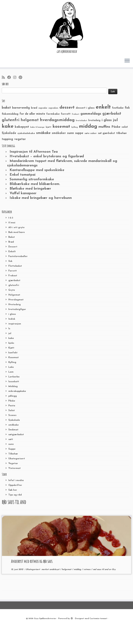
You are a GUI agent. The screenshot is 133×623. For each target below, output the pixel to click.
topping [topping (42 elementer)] (7, 139)
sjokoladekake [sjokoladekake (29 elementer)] (26, 133)
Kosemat (13, 357)
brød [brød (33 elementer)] (34, 108)
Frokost (12, 275)
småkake (13, 425)
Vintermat (14, 468)
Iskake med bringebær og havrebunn (41, 198)
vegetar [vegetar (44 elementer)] (20, 139)
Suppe (11, 449)
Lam (11, 372)
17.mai (11, 223)
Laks (11, 367)
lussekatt (13, 381)
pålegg (12, 396)
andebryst (54, 569)
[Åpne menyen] (127, 60)
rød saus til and (101, 569)
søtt (10, 439)
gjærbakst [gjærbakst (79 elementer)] (111, 114)
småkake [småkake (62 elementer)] (43, 133)
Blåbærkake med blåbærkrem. (35, 184)
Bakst (11, 237)
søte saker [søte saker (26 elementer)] (91, 133)
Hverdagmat (16, 300)
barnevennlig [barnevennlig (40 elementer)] (21, 107)
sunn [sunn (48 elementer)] (70, 133)
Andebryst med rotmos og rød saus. (32, 561)
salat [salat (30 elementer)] (125, 127)
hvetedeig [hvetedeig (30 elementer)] (94, 120)
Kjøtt (11, 348)
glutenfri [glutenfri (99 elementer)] (10, 120)
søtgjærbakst (16, 434)
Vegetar (13, 463)
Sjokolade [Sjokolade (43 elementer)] (9, 133)
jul (9, 333)
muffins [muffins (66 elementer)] (104, 127)
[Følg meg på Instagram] (16, 78)
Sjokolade (14, 420)
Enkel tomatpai (22, 175)
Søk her (12, 490)
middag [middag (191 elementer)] (88, 126)
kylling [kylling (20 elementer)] (74, 127)
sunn (11, 444)
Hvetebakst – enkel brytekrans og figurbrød (47, 156)
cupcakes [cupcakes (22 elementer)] (53, 108)
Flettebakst (15, 266)
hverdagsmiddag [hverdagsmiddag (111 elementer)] (57, 120)
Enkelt (12, 251)
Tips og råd (15, 495)
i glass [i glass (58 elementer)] (107, 120)
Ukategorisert (16, 458)
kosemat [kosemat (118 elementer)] (61, 126)
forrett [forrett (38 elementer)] (66, 114)
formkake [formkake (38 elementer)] (53, 114)
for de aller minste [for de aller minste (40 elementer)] (32, 114)
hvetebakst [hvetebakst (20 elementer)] (81, 121)
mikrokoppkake (17, 391)
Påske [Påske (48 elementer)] (115, 126)
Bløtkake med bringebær (30, 188)
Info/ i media (16, 480)
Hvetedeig (14, 304)
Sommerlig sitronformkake (32, 179)
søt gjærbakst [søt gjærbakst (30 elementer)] (106, 133)
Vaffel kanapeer (23, 193)
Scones (12, 415)
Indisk (11, 319)
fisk (10, 261)
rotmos (87, 569)
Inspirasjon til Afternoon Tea (34, 152)
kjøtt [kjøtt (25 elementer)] (48, 127)
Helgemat (14, 295)
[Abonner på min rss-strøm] (4, 78)
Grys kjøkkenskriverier (45, 619)
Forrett (12, 271)
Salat (11, 410)
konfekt (12, 353)
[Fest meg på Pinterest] (21, 78)
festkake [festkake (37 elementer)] (118, 107)
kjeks (11, 343)
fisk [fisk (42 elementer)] (127, 107)
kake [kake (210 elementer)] (8, 126)
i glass (12, 314)
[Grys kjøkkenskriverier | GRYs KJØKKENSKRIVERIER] (66, 25)
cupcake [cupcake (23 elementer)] (42, 108)
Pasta (11, 406)
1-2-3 (10, 218)
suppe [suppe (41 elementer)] (79, 133)
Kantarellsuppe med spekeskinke (37, 170)
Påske (11, 401)
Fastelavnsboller (18, 256)
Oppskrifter (15, 485)
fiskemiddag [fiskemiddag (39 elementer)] (10, 114)
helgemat (67, 569)
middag (78, 569)
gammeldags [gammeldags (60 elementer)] (90, 114)
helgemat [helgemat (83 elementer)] (30, 120)
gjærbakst (14, 280)
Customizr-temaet (98, 619)
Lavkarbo (13, 377)
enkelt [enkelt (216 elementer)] (103, 107)
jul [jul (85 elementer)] (115, 120)
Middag (13, 386)
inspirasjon (14, 324)
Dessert (12, 247)
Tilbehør (13, 454)
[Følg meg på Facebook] (10, 78)
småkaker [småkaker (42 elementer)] (59, 133)
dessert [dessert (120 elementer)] (67, 107)
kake (11, 338)
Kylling (12, 362)
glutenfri (13, 285)
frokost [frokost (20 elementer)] (75, 114)
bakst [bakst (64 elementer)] (6, 108)
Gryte (11, 290)
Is (9, 328)
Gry (114, 569)
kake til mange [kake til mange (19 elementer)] (37, 127)
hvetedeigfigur (17, 309)
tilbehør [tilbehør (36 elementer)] (121, 133)
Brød (11, 242)
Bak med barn (16, 232)
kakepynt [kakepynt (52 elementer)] (22, 127)
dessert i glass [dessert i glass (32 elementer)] (85, 108)
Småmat (13, 430)
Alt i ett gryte (16, 227)
